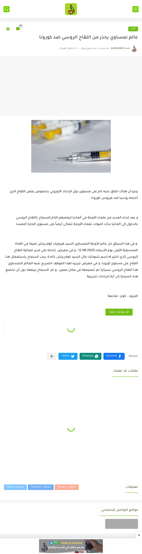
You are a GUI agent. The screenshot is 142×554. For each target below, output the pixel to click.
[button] (114, 356)
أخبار (133, 29)
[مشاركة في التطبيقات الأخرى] (51, 356)
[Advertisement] (71, 86)
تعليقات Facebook (41, 487)
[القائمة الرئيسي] (135, 9)
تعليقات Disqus (15, 487)
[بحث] (7, 9)
